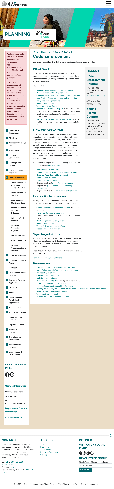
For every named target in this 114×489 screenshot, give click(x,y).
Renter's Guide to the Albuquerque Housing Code (56, 172)
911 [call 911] (14, 467)
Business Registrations (45, 273)
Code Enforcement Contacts (48, 275)
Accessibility (45, 449)
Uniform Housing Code (45, 103)
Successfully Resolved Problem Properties (54, 119)
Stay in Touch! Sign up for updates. (93, 462)
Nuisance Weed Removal (17, 219)
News (11, 292)
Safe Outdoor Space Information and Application (56, 98)
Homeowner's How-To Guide (47, 281)
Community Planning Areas (17, 261)
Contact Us (13, 268)
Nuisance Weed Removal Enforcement (52, 175)
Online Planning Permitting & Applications (15, 300)
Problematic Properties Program (49, 109)
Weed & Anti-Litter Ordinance (48, 106)
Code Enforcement (16, 178)
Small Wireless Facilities (15, 346)
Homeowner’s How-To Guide (47, 170)
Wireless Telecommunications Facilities (52, 297)
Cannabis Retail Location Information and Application (58, 95)
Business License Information (16, 171)
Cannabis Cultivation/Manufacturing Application (56, 90)
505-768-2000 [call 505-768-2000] (17, 462)
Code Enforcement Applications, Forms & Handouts (18, 185)
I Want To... (13, 288)
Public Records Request (15, 318)
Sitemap (43, 455)
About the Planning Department (17, 131)
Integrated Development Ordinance (51, 101)
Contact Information (16, 386)
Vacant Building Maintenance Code (50, 226)
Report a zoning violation (46, 180)
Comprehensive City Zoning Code (18, 201)
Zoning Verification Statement (64, 191)
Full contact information (13, 417)
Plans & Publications (17, 312)
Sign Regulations (18, 236)
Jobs (42, 444)
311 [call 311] (7, 462)
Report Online (7, 465)
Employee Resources (49, 452)
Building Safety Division (15, 164)
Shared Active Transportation (15, 338)
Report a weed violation (46, 178)
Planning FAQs (15, 307)
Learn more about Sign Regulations (47, 258)
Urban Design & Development (15, 353)
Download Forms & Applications (17, 281)
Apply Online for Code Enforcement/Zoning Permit (57, 270)
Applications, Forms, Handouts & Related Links (55, 268)
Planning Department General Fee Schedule (54, 286)
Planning (45, 52)
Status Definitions (18, 240)
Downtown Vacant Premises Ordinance (18, 210)
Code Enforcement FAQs (46, 278)
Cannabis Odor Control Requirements (51, 93)
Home (35, 52)
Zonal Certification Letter (62, 183)
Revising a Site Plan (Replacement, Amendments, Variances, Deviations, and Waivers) (71, 289)
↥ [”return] (110, 435)
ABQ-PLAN (13, 138)
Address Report (54, 165)
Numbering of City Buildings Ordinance (52, 221)
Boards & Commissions (14, 156)
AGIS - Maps (14, 150)
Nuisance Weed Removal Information (51, 291)
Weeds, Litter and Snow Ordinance (50, 229)
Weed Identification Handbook (48, 294)
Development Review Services (17, 274)
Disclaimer (44, 447)
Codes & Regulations (17, 255)
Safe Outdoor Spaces (14, 331)
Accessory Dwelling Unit (17, 144)
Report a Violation (16, 325)
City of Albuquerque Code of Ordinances (53, 208)
